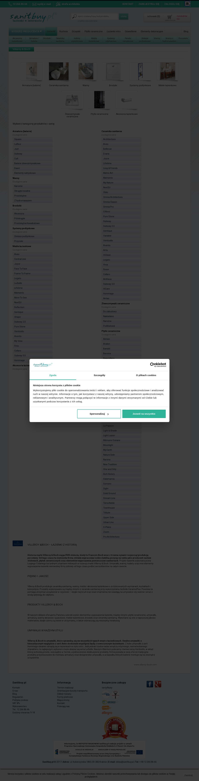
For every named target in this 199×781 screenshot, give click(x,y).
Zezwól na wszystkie (144, 413)
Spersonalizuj (99, 413)
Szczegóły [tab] (99, 375)
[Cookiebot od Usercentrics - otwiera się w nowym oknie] (152, 365)
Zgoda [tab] (52, 375)
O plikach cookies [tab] (146, 375)
